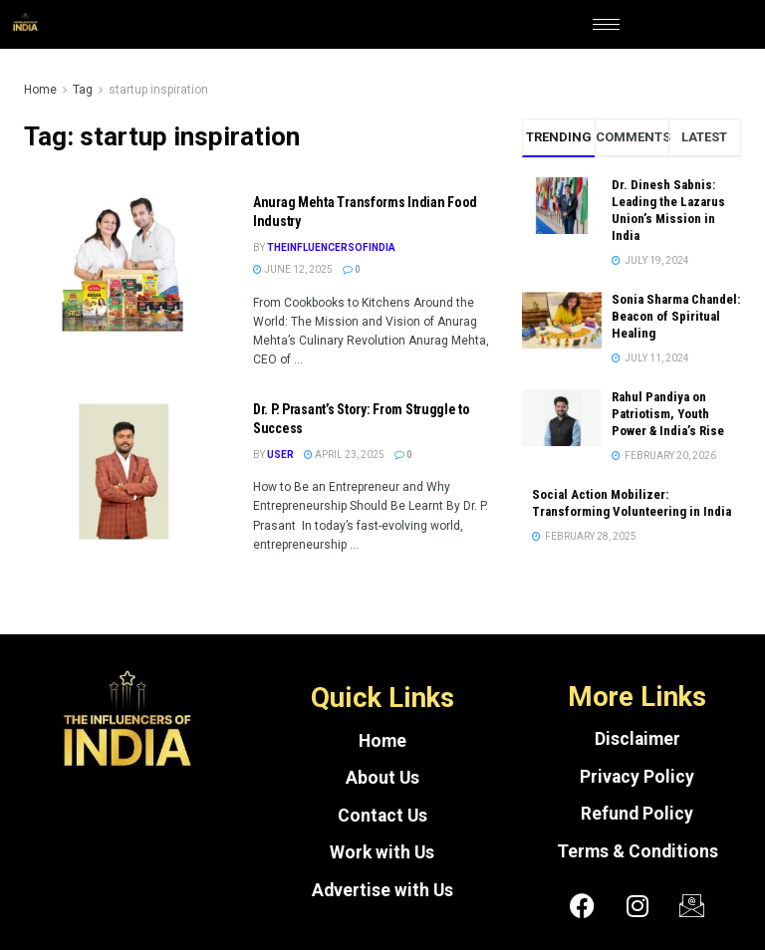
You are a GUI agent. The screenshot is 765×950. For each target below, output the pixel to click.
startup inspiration (158, 90)
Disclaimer (637, 739)
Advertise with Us (382, 890)
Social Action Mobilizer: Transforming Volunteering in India (631, 503)
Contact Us (382, 816)
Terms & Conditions (637, 851)
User (280, 454)
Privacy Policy (637, 777)
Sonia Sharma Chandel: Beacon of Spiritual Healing (676, 316)
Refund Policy (637, 814)
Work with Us (382, 852)
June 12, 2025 (293, 269)
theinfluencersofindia (331, 247)
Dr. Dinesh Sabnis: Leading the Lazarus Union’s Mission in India (668, 210)
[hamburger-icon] (606, 24)
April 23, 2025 (344, 454)
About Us (382, 778)
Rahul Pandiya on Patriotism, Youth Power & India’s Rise (668, 413)
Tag (83, 90)
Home (40, 90)
